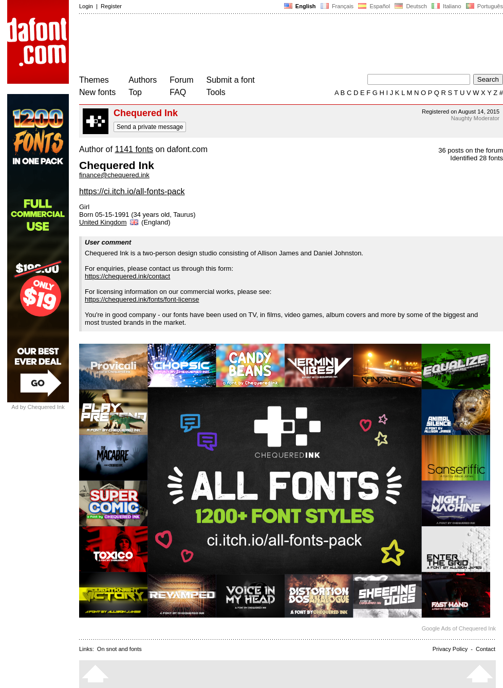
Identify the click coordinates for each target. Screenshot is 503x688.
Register (111, 6)
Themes (94, 80)
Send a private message (150, 127)
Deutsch (411, 6)
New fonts (97, 92)
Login (86, 6)
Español (374, 6)
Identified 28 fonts (476, 158)
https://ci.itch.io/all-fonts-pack (131, 191)
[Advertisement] (266, 45)
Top (135, 92)
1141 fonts (134, 149)
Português (483, 6)
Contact (485, 649)
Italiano (446, 6)
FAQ (178, 92)
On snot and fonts (119, 649)
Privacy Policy (450, 649)
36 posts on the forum (470, 150)
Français (337, 6)
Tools (216, 92)
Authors (142, 80)
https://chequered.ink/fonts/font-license (142, 299)
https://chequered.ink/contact (127, 276)
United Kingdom (109, 222)
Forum (181, 80)
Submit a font (231, 80)
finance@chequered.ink (114, 175)
